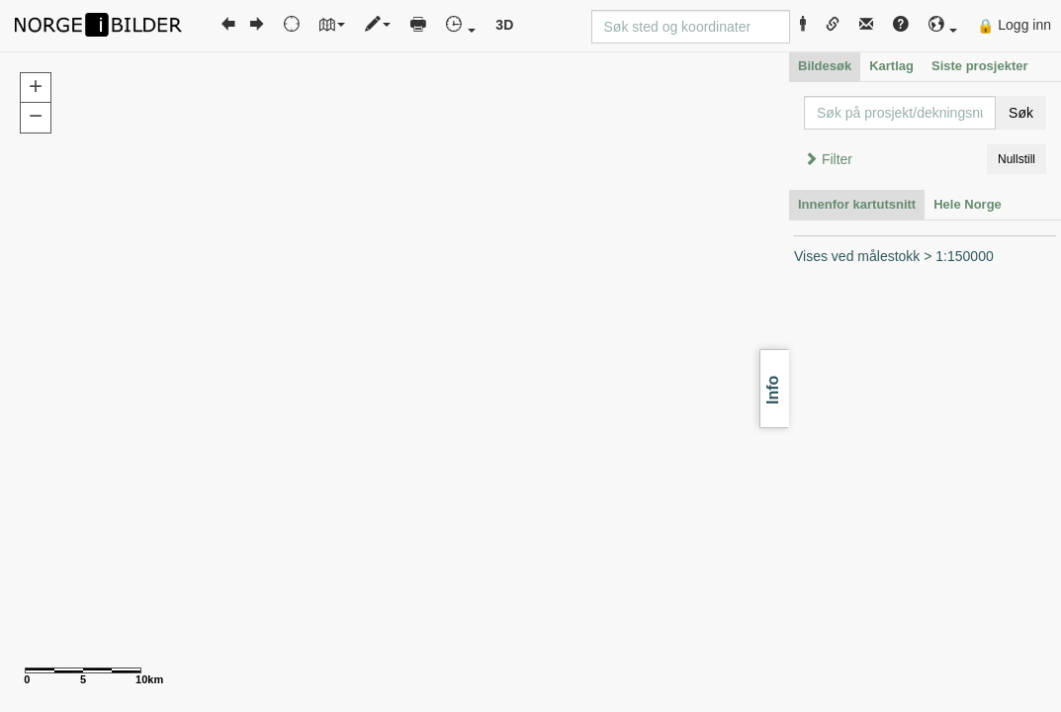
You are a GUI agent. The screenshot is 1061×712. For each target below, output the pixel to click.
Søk (1021, 113)
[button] (943, 25)
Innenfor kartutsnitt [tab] (857, 204)
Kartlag (891, 65)
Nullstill (1016, 159)
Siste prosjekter (979, 65)
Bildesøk (824, 65)
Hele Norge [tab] (967, 204)
